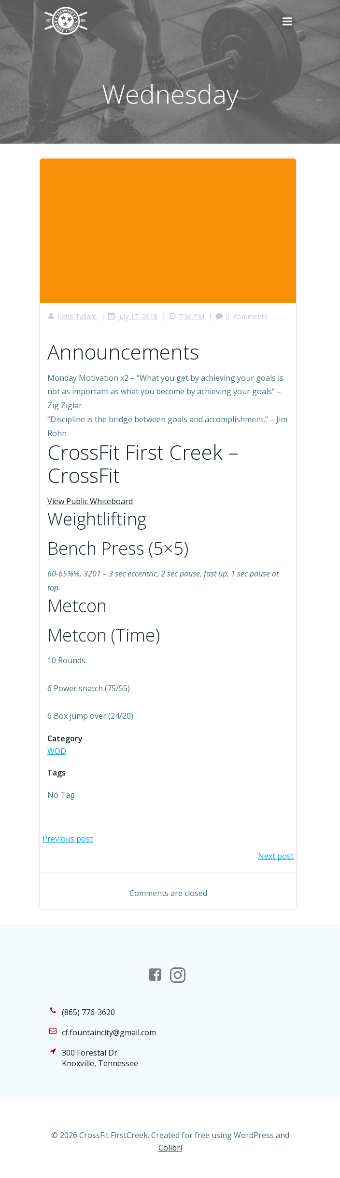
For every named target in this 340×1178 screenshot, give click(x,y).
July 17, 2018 (132, 316)
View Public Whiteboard (90, 501)
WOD (56, 751)
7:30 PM (186, 316)
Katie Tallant (72, 316)
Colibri (170, 1147)
